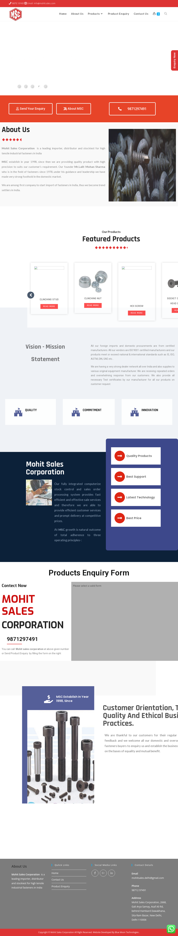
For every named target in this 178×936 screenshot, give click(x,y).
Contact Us (58, 836)
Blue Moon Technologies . (127, 888)
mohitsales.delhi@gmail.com (148, 834)
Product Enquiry (61, 842)
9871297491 (22, 639)
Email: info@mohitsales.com (41, 3)
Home (55, 829)
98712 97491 (18, 3)
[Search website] (165, 13)
